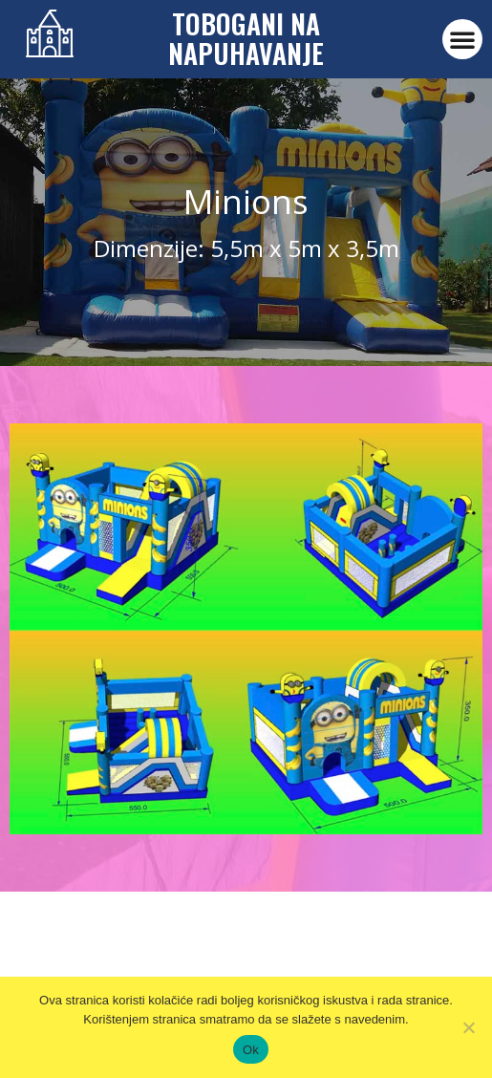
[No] (468, 1027)
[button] (462, 39)
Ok (251, 1050)
